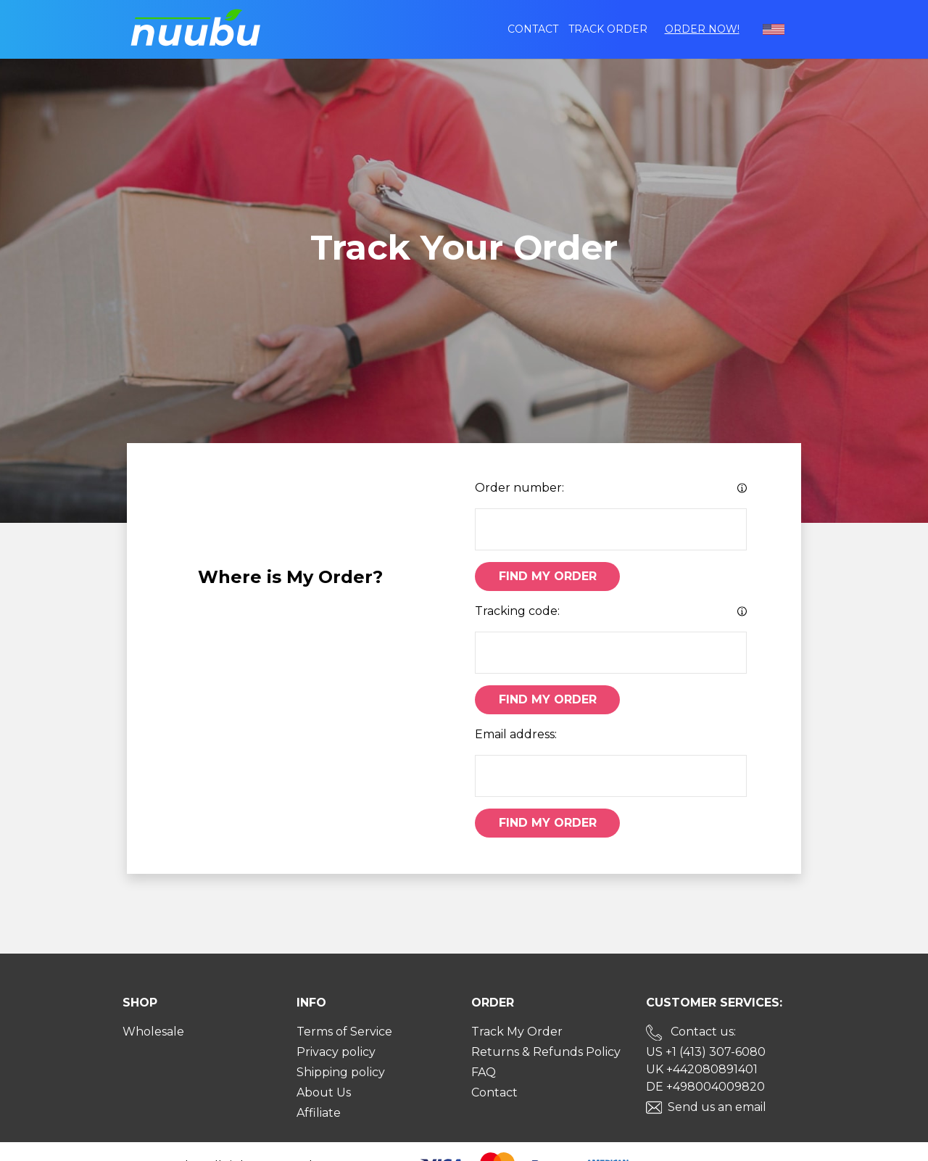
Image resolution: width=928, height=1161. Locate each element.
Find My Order (548, 576)
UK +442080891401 (702, 1069)
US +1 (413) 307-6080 (706, 1052)
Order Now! (702, 29)
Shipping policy (341, 1072)
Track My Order (517, 1031)
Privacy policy (336, 1052)
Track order (607, 29)
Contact (533, 29)
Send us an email (717, 1107)
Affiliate (319, 1113)
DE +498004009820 (705, 1087)
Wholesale (153, 1031)
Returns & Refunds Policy (546, 1052)
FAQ (483, 1072)
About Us (324, 1092)
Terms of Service (344, 1031)
